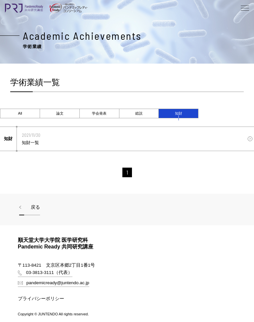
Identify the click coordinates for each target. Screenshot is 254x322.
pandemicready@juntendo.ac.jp (57, 282)
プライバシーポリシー (41, 298)
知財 (178, 113)
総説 (139, 113)
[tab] (20, 113)
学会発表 (99, 113)
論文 (60, 113)
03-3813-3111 (40, 272)
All (20, 113)
